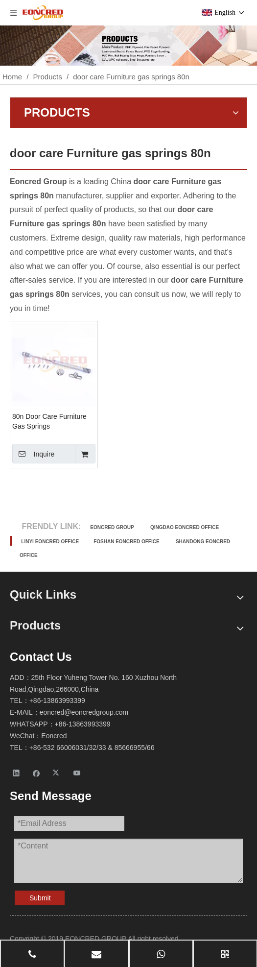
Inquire (33, 453)
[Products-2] (128, 45)
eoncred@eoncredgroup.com (84, 712)
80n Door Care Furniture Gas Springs (49, 421)
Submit (40, 898)
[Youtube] (77, 773)
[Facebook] (36, 773)
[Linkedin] (16, 773)
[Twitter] (57, 773)
